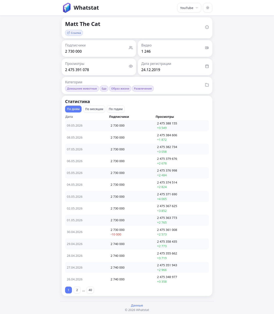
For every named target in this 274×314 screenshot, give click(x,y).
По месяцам (94, 109)
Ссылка (74, 33)
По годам (116, 109)
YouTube (189, 8)
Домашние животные (82, 88)
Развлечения (143, 88)
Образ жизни (120, 88)
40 (90, 290)
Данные (137, 305)
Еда (104, 88)
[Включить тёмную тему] (207, 7)
